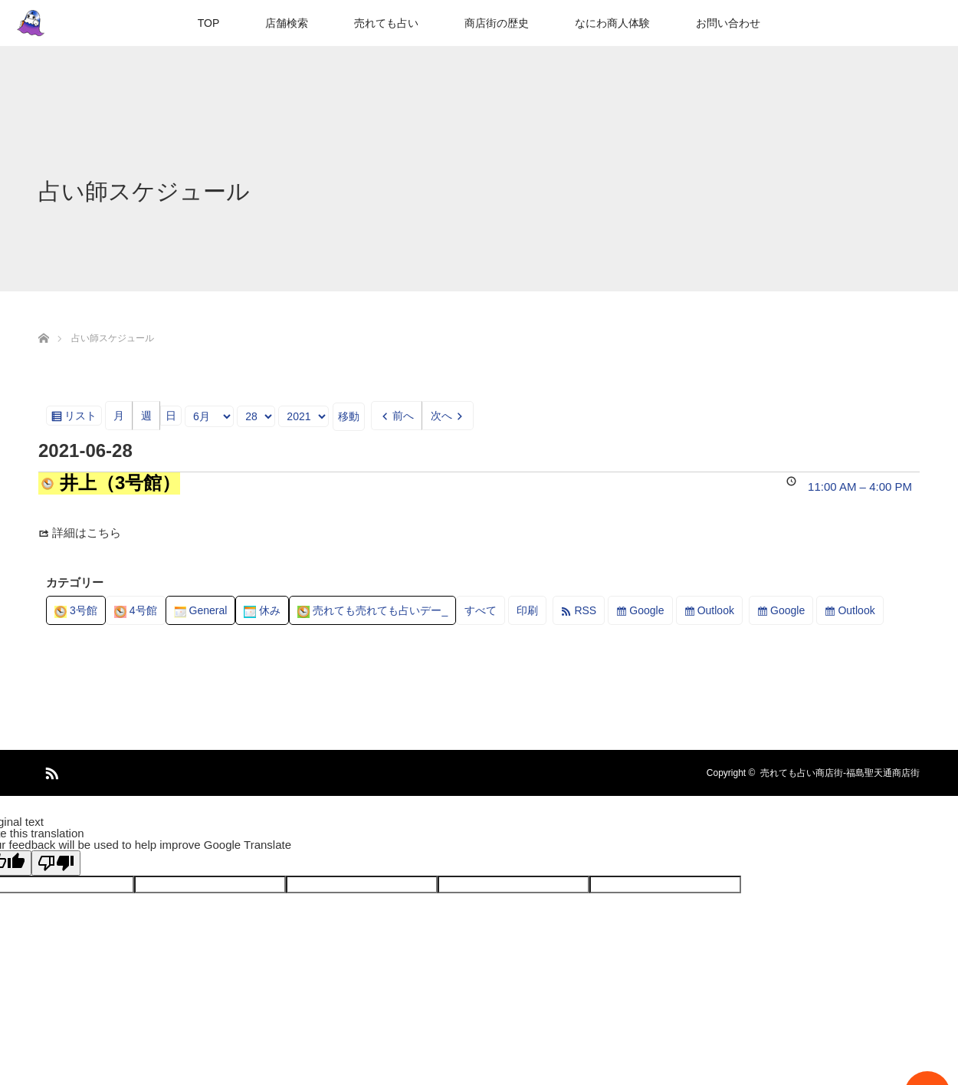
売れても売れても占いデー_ (372, 610)
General (201, 610)
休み (262, 610)
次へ (441, 415)
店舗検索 (286, 23)
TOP (209, 23)
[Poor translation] (55, 863)
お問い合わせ (728, 23)
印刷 (531, 613)
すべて (480, 610)
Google (646, 610)
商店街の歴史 (496, 23)
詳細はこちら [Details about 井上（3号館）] (86, 532)
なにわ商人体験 (612, 23)
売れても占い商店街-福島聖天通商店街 (840, 773)
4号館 (135, 610)
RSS (585, 610)
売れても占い (386, 23)
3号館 (75, 610)
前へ (403, 415)
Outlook (715, 610)
